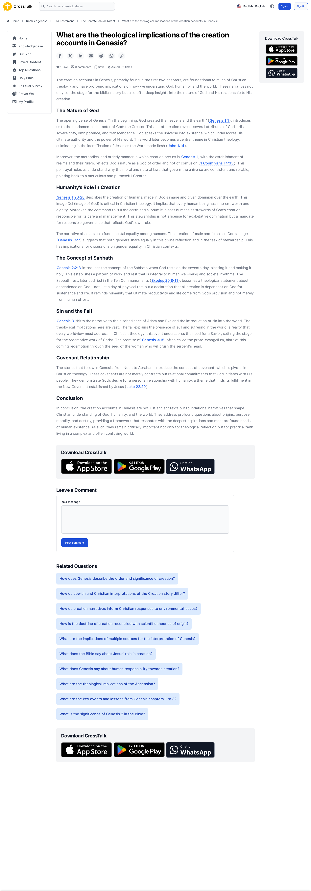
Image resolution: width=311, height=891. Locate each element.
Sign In (284, 6)
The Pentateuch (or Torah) (98, 21)
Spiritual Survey (27, 86)
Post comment (74, 542)
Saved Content (26, 62)
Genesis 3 (65, 321)
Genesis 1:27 (69, 240)
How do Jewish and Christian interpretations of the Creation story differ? (122, 593)
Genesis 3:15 (153, 340)
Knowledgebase (36, 21)
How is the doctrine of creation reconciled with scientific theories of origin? (124, 624)
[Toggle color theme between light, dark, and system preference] (272, 6)
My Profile (23, 101)
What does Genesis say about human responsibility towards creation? (119, 669)
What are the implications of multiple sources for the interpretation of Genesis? (128, 639)
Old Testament (64, 21)
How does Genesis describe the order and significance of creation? (117, 578)
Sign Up (301, 6)
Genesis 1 (189, 157)
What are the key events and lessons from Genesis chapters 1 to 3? (118, 699)
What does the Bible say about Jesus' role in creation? (106, 654)
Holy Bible (23, 78)
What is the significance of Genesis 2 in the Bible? (102, 714)
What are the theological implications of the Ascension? (107, 684)
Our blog (22, 54)
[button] (190, 466)
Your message (70, 501)
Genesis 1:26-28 (70, 197)
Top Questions (26, 70)
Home (13, 21)
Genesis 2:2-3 (69, 268)
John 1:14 (176, 146)
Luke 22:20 (136, 387)
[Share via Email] (90, 55)
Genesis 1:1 (219, 120)
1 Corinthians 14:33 (217, 163)
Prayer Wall (23, 93)
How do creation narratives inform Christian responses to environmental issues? (129, 608)
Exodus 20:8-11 (165, 280)
